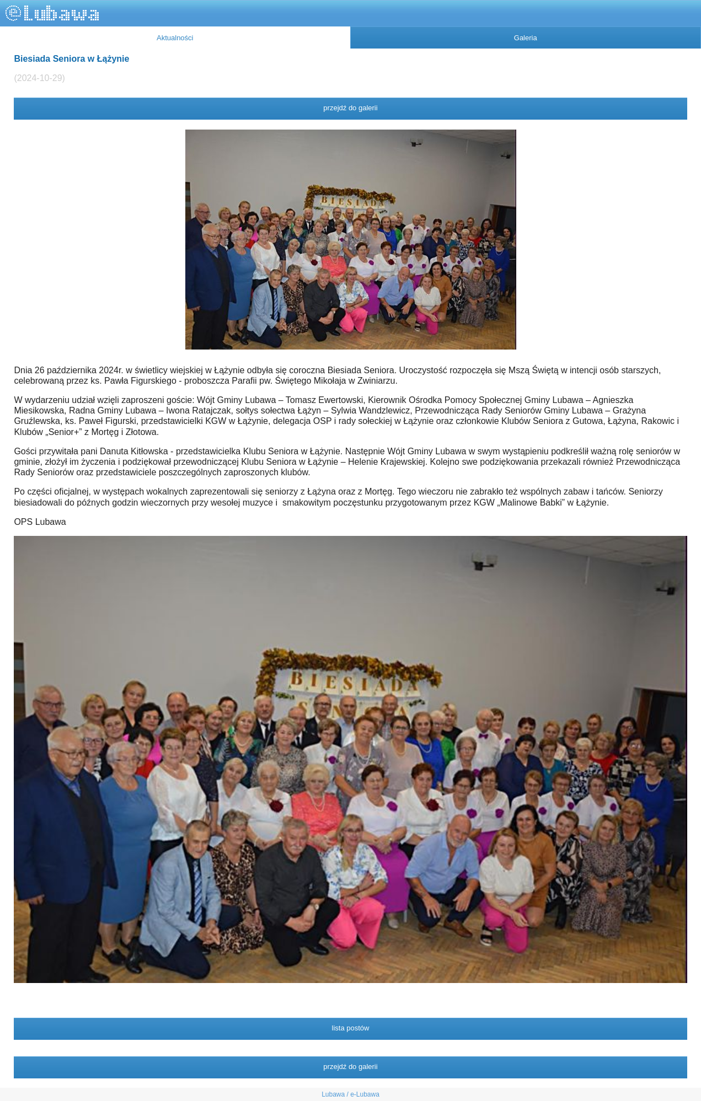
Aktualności (175, 38)
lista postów (351, 1028)
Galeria (525, 38)
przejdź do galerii (350, 108)
